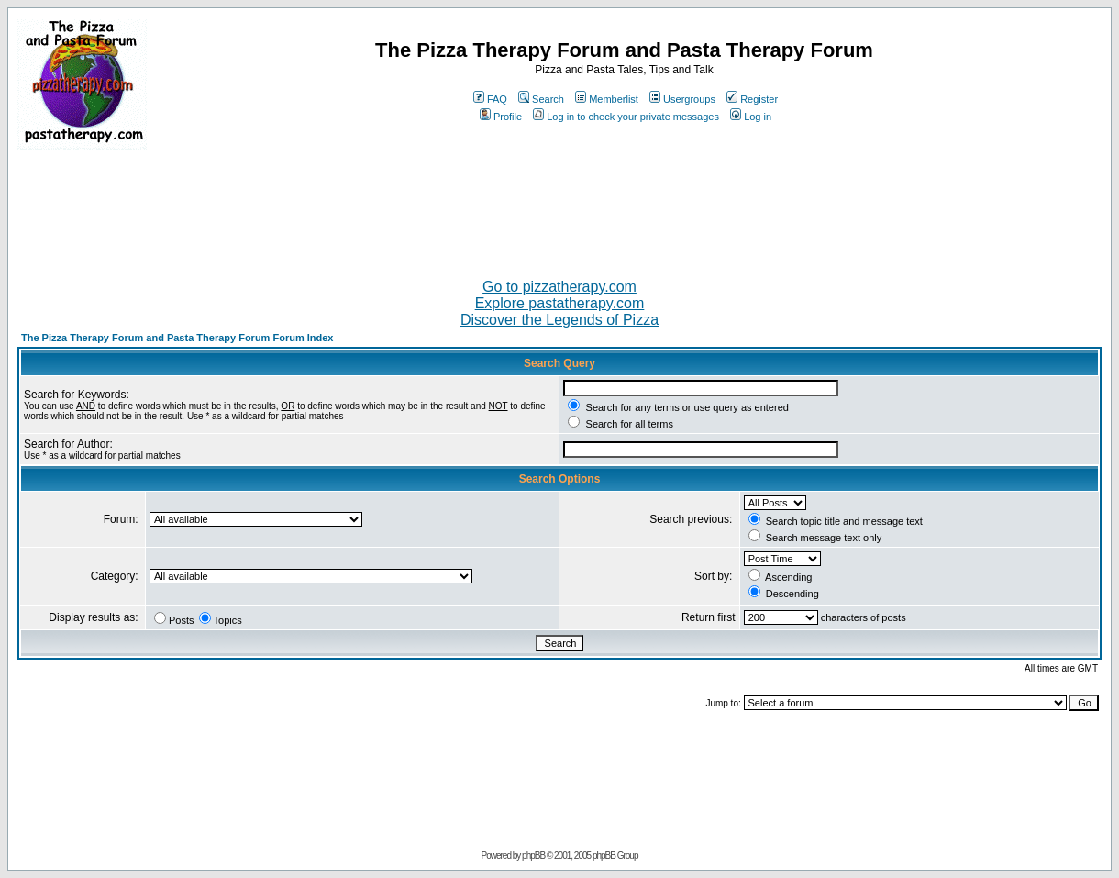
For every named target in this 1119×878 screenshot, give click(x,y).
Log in (750, 116)
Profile (501, 116)
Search (541, 99)
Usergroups (682, 99)
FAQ (490, 99)
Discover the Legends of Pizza (559, 320)
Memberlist (606, 99)
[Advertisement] (559, 206)
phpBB (533, 855)
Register (752, 99)
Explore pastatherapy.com (560, 303)
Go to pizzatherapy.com (559, 287)
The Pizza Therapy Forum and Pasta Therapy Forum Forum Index (177, 337)
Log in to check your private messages (626, 116)
